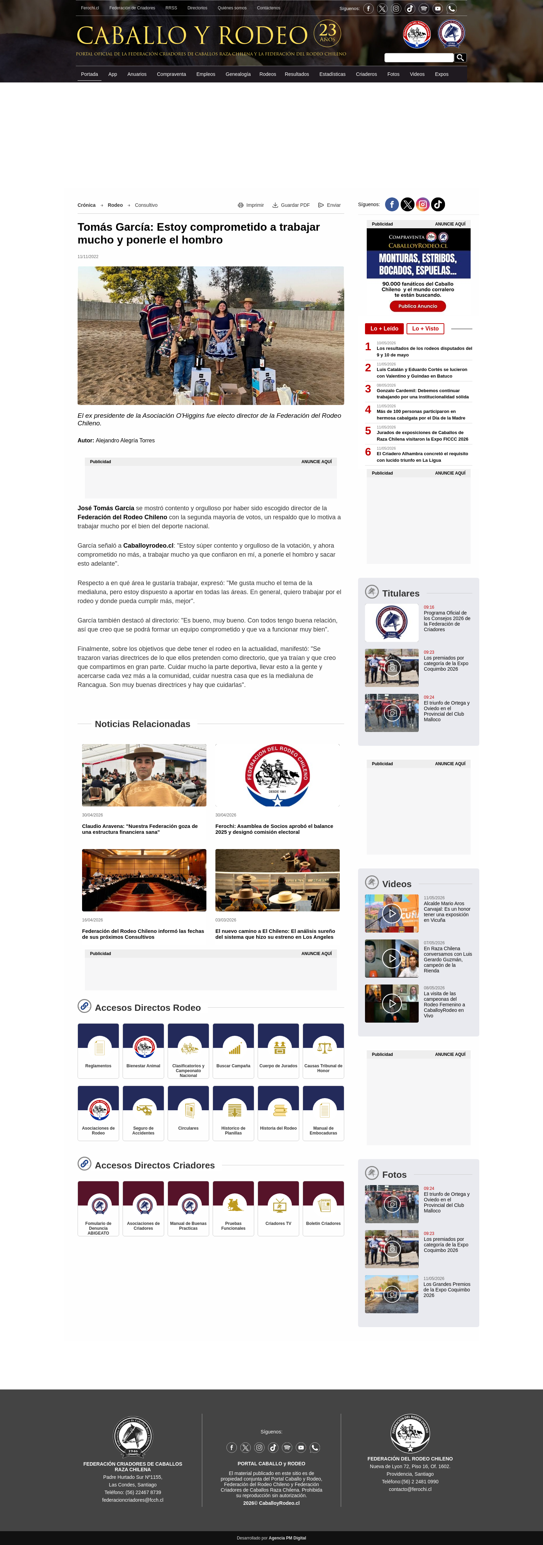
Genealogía (238, 74)
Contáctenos (268, 8)
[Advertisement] (36, 108)
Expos (441, 74)
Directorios (197, 8)
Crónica (87, 205)
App (112, 74)
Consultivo (146, 205)
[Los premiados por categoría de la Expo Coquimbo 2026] (418, 660)
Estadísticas (332, 74)
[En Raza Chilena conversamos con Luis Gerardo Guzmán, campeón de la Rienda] (418, 956)
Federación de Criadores (132, 8)
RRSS (171, 8)
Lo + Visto (425, 329)
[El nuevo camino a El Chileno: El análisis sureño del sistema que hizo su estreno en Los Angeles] (277, 880)
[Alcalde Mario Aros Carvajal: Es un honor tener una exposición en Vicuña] (418, 908)
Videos (417, 74)
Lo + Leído (384, 329)
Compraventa (171, 74)
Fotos (394, 74)
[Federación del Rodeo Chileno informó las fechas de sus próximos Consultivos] (144, 880)
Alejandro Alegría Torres (125, 440)
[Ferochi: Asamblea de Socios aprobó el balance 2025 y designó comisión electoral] (277, 775)
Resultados (297, 74)
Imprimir (255, 205)
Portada (89, 74)
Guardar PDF (295, 205)
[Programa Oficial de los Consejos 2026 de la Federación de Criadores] (418, 618)
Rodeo (115, 205)
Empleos (205, 74)
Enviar (334, 205)
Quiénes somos (232, 8)
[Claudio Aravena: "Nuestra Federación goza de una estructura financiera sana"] (144, 775)
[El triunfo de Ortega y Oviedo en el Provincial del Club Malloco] (418, 708)
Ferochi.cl (90, 8)
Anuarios (136, 74)
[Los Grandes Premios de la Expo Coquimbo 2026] (418, 1286)
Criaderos (366, 74)
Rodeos (267, 74)
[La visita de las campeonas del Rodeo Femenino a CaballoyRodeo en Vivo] (418, 1001)
